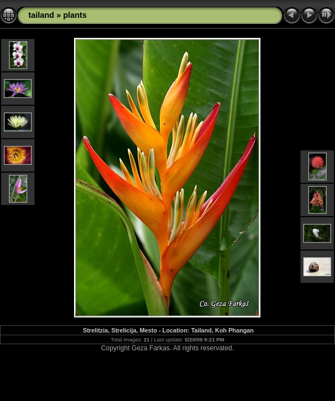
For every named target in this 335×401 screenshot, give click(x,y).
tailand (41, 15)
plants (74, 15)
